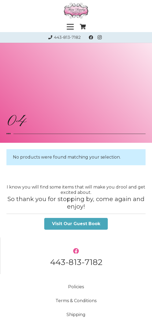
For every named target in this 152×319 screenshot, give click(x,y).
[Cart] (83, 27)
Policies (76, 286)
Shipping (76, 314)
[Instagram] (99, 37)
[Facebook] (91, 37)
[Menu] (70, 26)
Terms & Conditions (76, 300)
